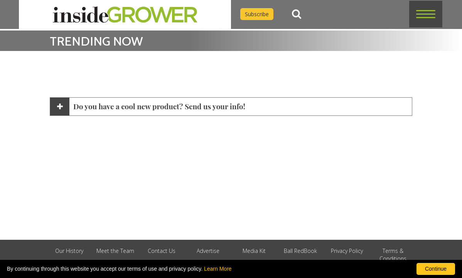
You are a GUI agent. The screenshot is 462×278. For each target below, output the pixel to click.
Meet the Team (115, 250)
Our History (69, 250)
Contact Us (161, 250)
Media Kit (254, 250)
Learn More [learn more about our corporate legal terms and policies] (218, 269)
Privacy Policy (347, 250)
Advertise (208, 250)
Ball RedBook (300, 250)
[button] (425, 14)
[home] (125, 14)
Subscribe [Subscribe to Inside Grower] (257, 14)
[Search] (296, 14)
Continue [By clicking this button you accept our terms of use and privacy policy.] (436, 269)
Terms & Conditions (392, 254)
